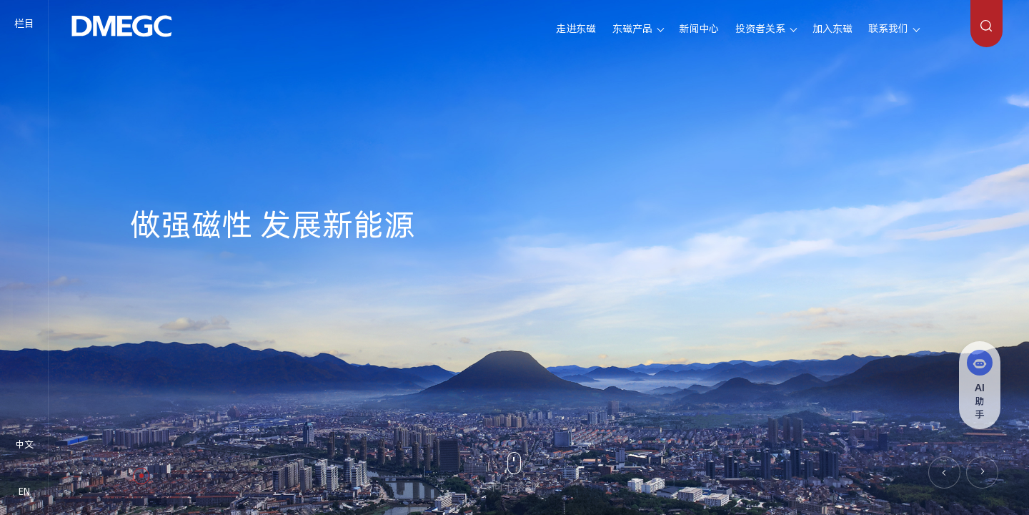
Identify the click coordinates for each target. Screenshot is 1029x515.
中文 (24, 444)
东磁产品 (632, 28)
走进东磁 (576, 28)
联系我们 (888, 28)
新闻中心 (699, 28)
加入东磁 (832, 28)
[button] (944, 472)
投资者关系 (760, 28)
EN (24, 491)
